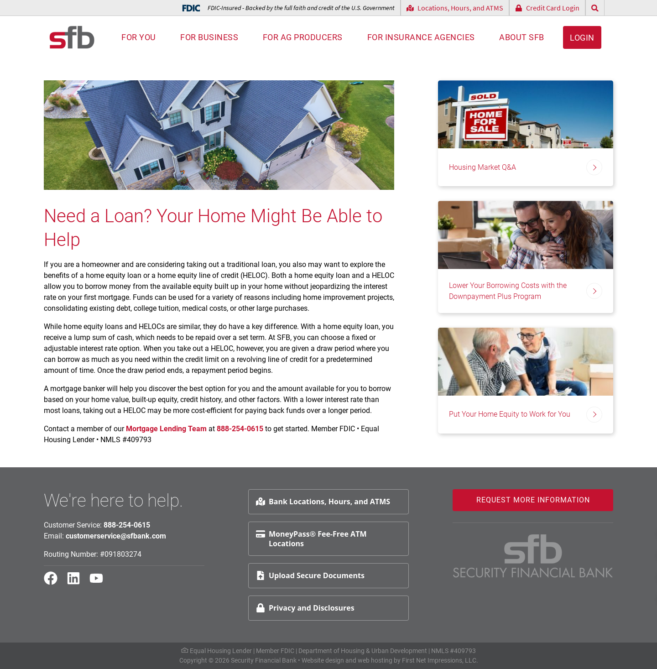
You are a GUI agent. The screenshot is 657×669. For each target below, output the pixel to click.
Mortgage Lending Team (166, 428)
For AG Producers (303, 37)
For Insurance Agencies (421, 37)
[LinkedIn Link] (77, 582)
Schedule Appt (626, 554)
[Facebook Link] (54, 582)
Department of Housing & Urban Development (362, 650)
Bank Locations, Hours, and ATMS (323, 502)
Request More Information (533, 500)
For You (138, 37)
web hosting (375, 660)
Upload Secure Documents (310, 575)
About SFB (521, 37)
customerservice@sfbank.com (116, 536)
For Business (209, 37)
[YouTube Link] (99, 582)
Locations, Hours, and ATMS (455, 7)
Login (582, 37)
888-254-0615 (239, 428)
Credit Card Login (547, 7)
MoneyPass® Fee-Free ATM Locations (311, 539)
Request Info (623, 532)
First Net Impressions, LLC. (440, 660)
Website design (323, 660)
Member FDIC (275, 650)
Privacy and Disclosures (305, 608)
